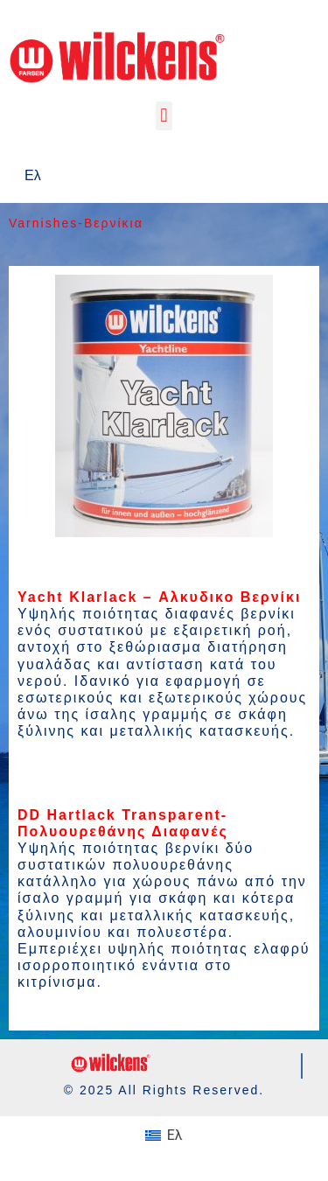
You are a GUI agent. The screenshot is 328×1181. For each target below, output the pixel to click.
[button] (164, 115)
